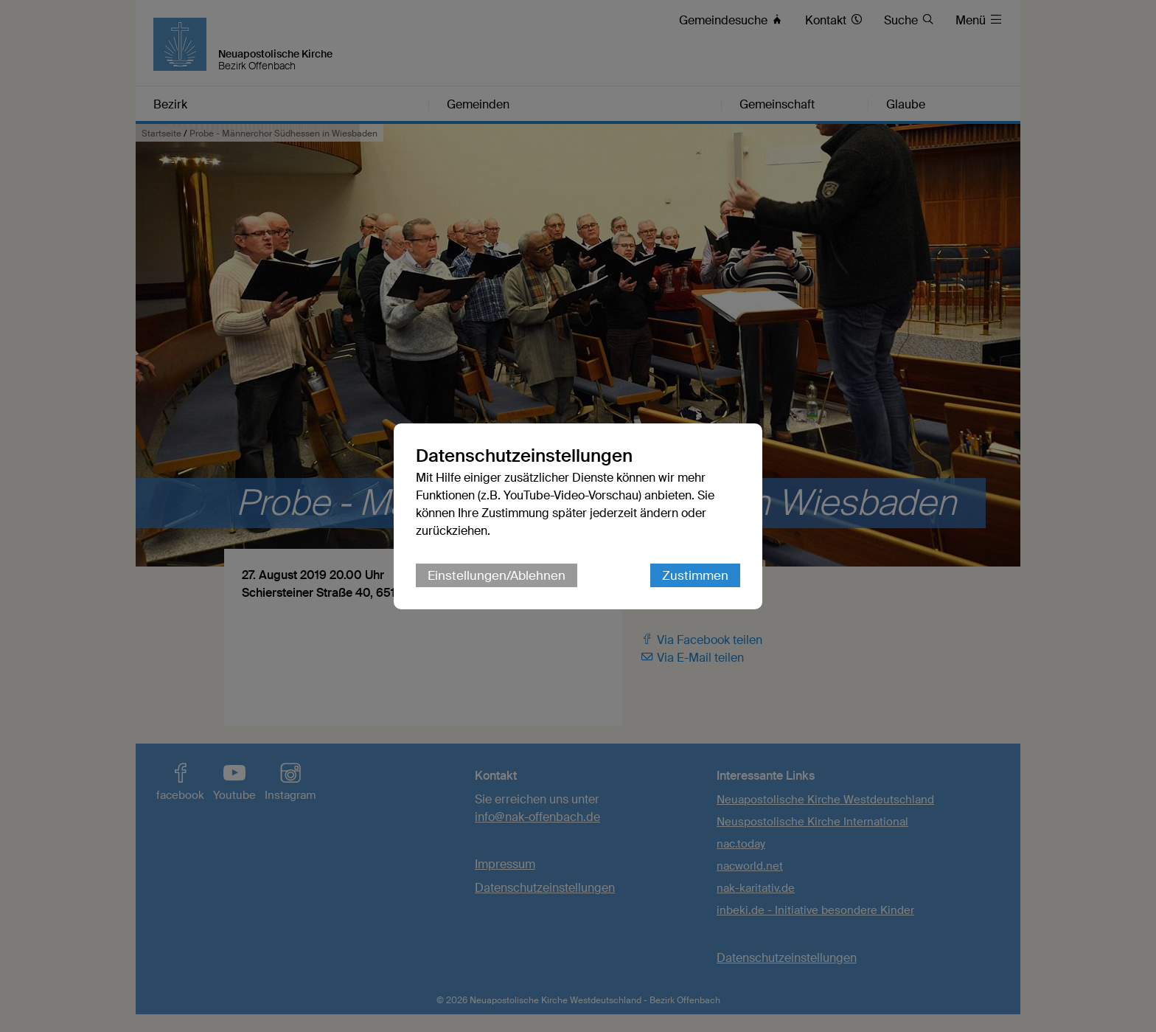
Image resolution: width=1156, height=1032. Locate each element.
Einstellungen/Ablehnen (496, 575)
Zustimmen (695, 575)
